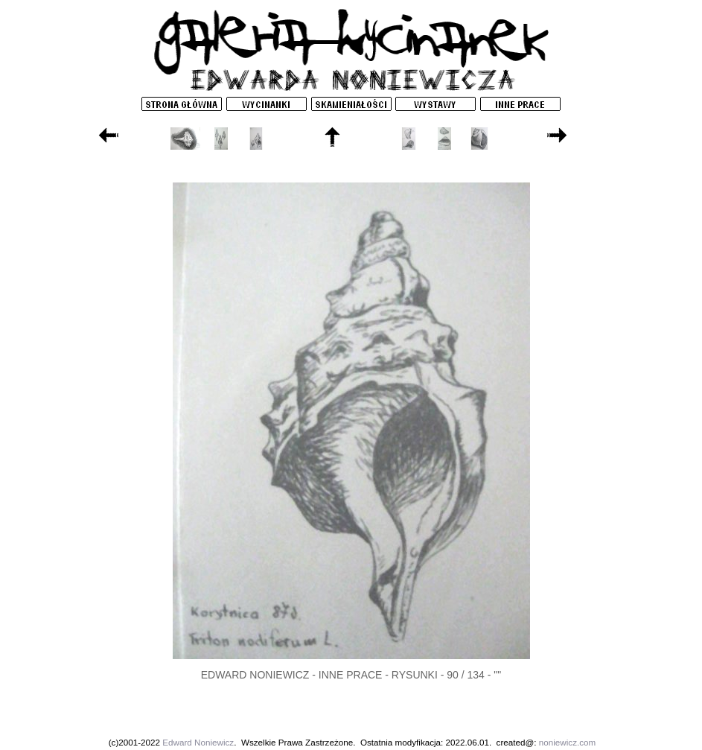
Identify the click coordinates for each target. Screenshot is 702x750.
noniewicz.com (567, 742)
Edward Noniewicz (198, 742)
